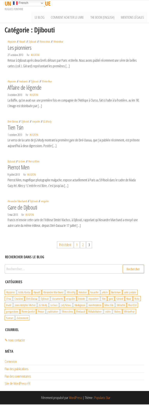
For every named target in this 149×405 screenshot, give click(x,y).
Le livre (21, 162)
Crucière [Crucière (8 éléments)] (18, 299)
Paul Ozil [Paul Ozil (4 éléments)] (132, 306)
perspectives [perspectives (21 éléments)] (12, 312)
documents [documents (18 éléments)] (57, 299)
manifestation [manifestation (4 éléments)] (94, 306)
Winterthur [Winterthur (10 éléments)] (129, 312)
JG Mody (47, 122)
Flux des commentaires (18, 376)
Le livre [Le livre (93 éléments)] (54, 306)
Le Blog (42, 17)
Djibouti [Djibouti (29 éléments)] (45, 299)
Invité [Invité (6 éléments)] (8, 306)
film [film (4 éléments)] (104, 299)
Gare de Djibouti (22, 208)
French (20, 3)
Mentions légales (132, 17)
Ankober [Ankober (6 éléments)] (83, 293)
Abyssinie (12, 42)
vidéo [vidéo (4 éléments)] (108, 312)
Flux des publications (16, 369)
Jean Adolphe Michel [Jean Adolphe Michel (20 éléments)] (25, 306)
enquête (36, 122)
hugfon (35, 55)
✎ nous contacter (15, 340)
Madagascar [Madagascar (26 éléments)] (79, 306)
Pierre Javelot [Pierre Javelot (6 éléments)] (28, 312)
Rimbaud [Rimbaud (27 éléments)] (80, 312)
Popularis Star (102, 398)
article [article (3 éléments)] (105, 293)
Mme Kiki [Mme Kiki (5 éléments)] (109, 306)
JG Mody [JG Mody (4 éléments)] (43, 306)
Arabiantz (23, 82)
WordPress (75, 398)
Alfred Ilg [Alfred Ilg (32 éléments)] (71, 293)
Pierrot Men (33, 162)
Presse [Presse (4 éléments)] (41, 312)
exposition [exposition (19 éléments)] (93, 299)
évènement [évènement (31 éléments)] (22, 319)
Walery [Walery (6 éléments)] (117, 312)
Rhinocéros (45, 42)
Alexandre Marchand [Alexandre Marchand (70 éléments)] (53, 293)
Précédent (65, 245)
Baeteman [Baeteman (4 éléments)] (116, 293)
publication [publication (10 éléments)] (52, 312)
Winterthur (58, 42)
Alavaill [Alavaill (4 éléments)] (37, 293)
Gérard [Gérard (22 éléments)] (119, 299)
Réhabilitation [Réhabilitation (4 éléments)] (95, 312)
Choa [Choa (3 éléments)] (8, 299)
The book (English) (103, 17)
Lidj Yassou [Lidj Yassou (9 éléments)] (66, 306)
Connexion (11, 362)
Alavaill (22, 42)
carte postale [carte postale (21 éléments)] (130, 293)
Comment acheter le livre (69, 17)
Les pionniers (19, 48)
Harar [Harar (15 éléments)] (128, 299)
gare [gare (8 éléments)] (111, 299)
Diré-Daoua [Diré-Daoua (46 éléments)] (31, 299)
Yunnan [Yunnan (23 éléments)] (9, 319)
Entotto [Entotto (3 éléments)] (81, 299)
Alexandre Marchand (17, 202)
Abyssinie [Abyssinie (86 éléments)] (10, 293)
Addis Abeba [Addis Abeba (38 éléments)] (24, 293)
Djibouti (32, 42)
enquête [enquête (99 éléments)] (70, 299)
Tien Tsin (15, 128)
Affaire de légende (25, 88)
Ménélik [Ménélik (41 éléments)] (121, 306)
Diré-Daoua (13, 122)
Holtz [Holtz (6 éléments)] (136, 299)
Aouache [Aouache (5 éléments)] (94, 293)
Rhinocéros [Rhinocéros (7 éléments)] (67, 312)
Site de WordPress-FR (17, 384)
